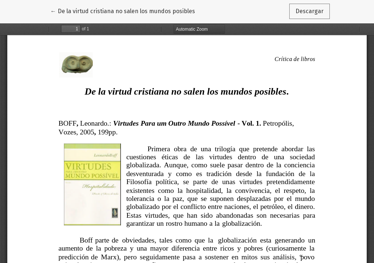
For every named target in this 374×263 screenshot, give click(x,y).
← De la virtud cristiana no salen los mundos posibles (122, 11)
